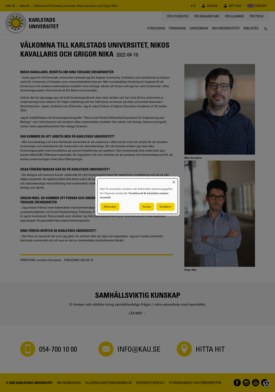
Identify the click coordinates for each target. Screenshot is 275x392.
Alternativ (110, 206)
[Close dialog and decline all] (174, 180)
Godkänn (165, 206)
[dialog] (137, 196)
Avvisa (147, 206)
